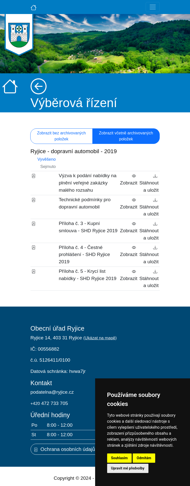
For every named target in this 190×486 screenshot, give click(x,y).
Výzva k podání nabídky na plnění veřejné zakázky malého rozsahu (87, 183)
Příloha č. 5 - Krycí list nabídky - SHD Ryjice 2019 (87, 275)
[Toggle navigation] (153, 7)
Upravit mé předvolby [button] (127, 468)
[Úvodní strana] (34, 7)
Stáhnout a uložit (149, 183)
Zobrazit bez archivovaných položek (61, 136)
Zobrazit (128, 179)
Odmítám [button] (144, 458)
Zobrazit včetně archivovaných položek (126, 136)
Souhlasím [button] (119, 458)
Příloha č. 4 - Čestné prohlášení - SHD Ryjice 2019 (84, 255)
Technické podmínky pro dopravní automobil (85, 203)
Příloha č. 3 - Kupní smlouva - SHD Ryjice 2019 (88, 227)
